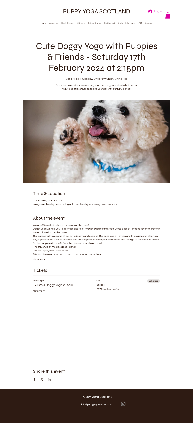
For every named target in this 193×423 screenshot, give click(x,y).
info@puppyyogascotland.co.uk (97, 404)
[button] (167, 15)
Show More (39, 259)
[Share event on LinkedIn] (49, 379)
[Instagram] (123, 404)
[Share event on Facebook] (34, 379)
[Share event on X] (41, 379)
